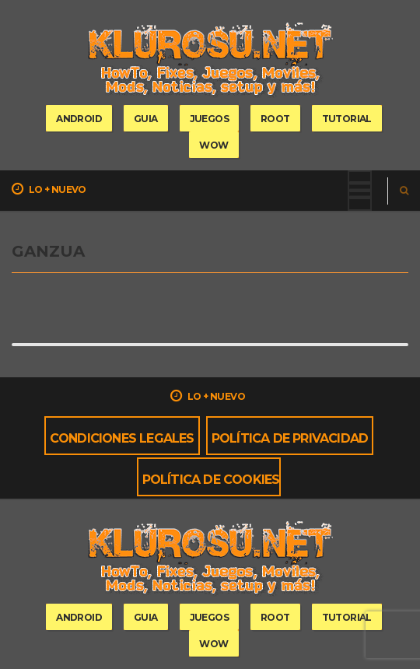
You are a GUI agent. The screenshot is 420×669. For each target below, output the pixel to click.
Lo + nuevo (49, 189)
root (275, 118)
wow (213, 145)
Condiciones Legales (122, 438)
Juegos (209, 118)
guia (146, 118)
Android (79, 118)
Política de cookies (211, 479)
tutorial (347, 118)
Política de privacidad (290, 438)
